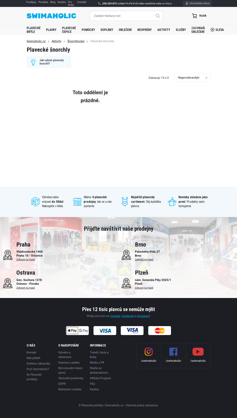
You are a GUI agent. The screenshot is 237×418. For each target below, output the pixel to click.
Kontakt (31, 352)
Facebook (127, 316)
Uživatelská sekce (198, 3)
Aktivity (163, 30)
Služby (181, 30)
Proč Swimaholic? (38, 369)
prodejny (167, 3)
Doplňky (107, 30)
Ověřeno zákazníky (38, 363)
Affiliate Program (100, 378)
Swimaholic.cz (36, 41)
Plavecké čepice (69, 30)
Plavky (51, 30)
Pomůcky (88, 30)
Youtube (115, 316)
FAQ (92, 384)
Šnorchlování (75, 41)
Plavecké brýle (34, 30)
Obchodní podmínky (70, 378)
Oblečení (125, 30)
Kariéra (94, 389)
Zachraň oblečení (198, 30)
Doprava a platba (69, 362)
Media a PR (97, 362)
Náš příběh (33, 358)
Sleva (217, 30)
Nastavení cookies (69, 389)
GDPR (62, 384)
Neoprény (144, 30)
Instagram (143, 316)
